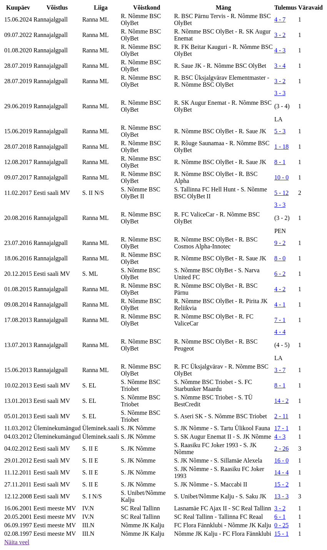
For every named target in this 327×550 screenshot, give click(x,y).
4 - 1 (279, 304)
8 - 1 (279, 162)
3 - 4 (279, 65)
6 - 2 (279, 273)
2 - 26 (281, 448)
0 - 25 (281, 525)
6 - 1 (279, 516)
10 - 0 (281, 177)
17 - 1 (281, 428)
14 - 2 (281, 400)
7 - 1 (279, 320)
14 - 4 (281, 472)
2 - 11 (281, 416)
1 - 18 (281, 146)
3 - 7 (279, 370)
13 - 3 (281, 496)
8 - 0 (279, 258)
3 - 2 (279, 35)
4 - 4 (279, 332)
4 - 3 (279, 50)
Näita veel (16, 542)
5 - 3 (279, 131)
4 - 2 (279, 289)
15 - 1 (281, 533)
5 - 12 (281, 192)
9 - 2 (279, 243)
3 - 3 (279, 93)
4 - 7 (279, 19)
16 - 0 (281, 460)
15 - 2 (281, 484)
